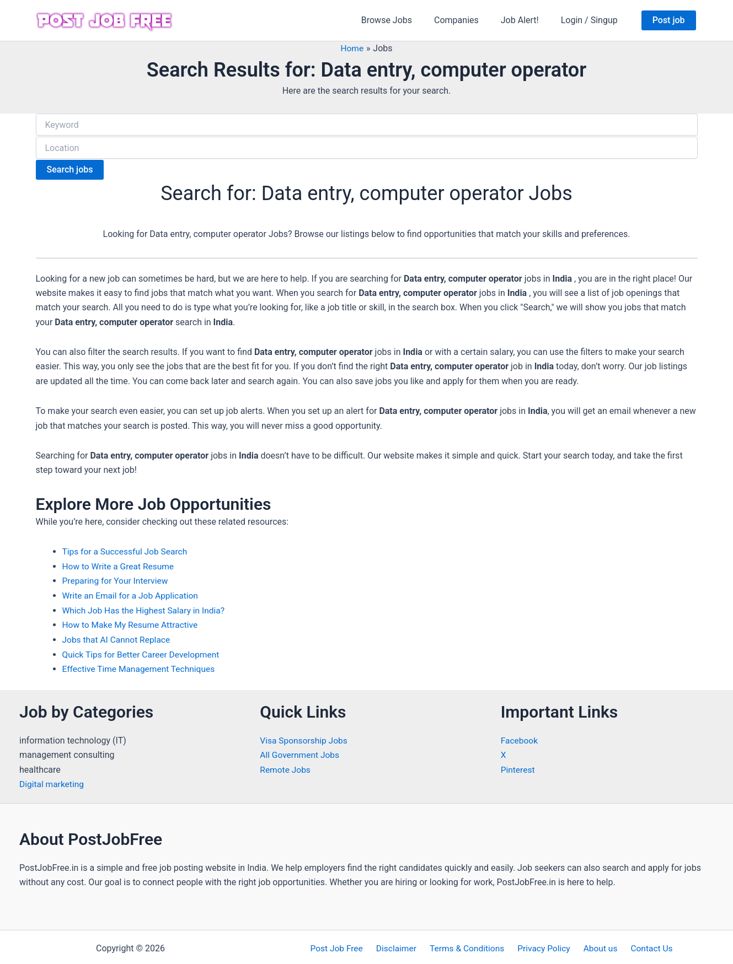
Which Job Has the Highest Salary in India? (146, 607)
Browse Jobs (402, 20)
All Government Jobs (300, 752)
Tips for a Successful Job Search (126, 550)
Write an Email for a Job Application (132, 593)
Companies (467, 20)
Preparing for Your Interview (117, 578)
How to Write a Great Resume (120, 564)
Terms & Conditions (468, 945)
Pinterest (518, 766)
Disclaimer (400, 945)
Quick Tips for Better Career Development (143, 651)
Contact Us (644, 945)
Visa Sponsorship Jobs (305, 737)
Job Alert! (526, 20)
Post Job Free (344, 945)
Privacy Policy (543, 945)
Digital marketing (52, 780)
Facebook (520, 737)
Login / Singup (591, 20)
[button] (669, 20)
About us (596, 945)
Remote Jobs (286, 766)
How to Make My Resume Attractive (132, 622)
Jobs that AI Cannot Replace (118, 637)
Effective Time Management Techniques (141, 666)
